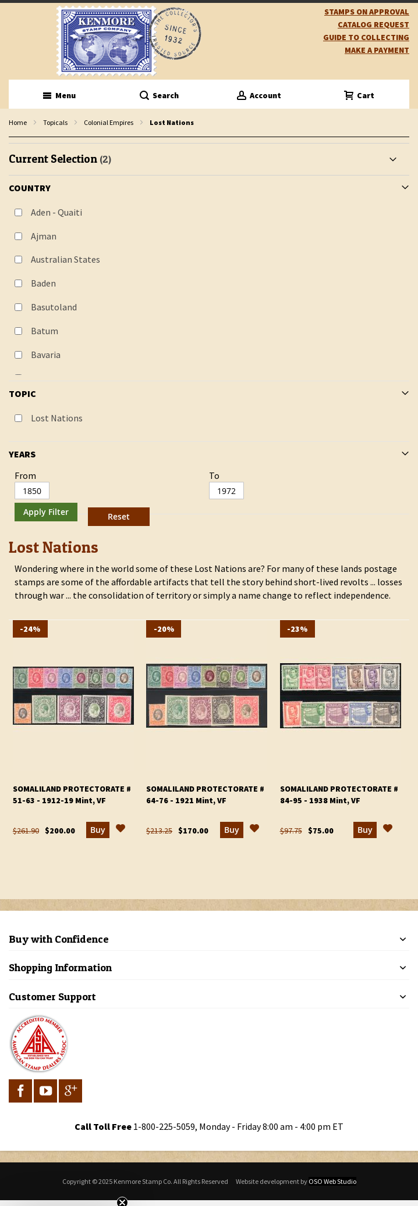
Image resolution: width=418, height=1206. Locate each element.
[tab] (209, 336)
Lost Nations (57, 418)
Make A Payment (377, 50)
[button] (120, 830)
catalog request (373, 24)
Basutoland (54, 307)
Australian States (65, 259)
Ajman (43, 236)
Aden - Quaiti (56, 212)
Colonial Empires (108, 122)
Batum (44, 331)
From (25, 475)
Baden (43, 283)
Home (18, 122)
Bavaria (46, 354)
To (214, 475)
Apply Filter (46, 511)
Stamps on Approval (366, 11)
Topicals (55, 122)
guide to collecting (366, 37)
